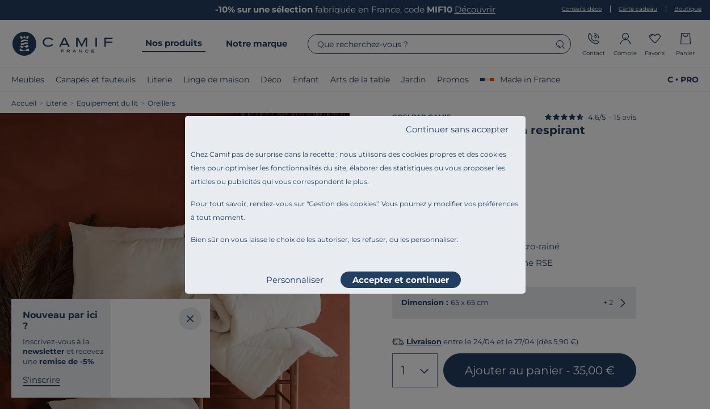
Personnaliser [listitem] (295, 279)
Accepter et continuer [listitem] (400, 279)
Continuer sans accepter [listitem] (457, 129)
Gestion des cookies (342, 203)
